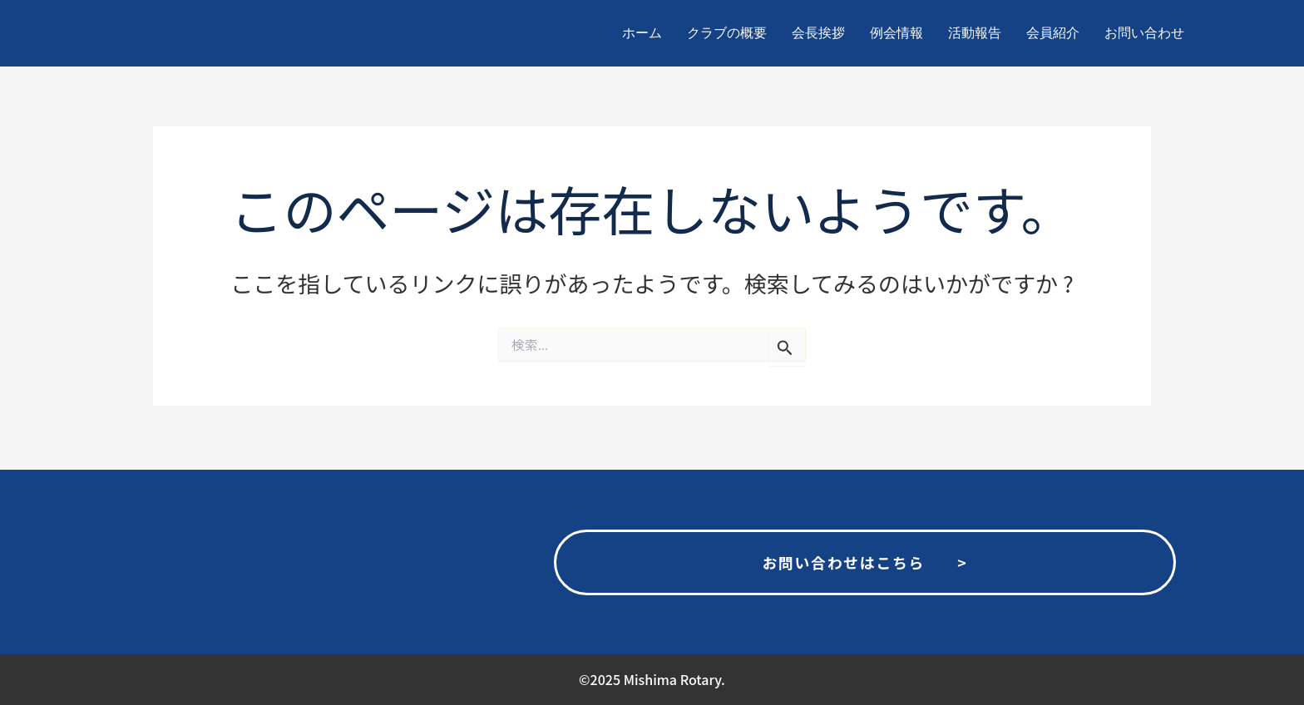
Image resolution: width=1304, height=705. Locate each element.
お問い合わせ (1144, 32)
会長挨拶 (818, 32)
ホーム (642, 32)
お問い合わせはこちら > (865, 559)
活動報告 (974, 32)
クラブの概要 (727, 32)
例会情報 (896, 32)
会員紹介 (1052, 32)
